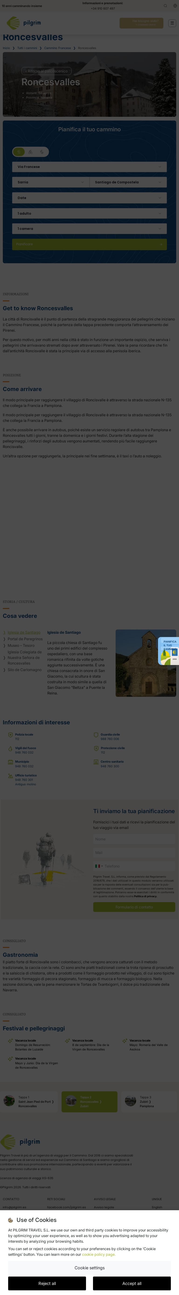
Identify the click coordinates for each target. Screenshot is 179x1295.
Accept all (131, 1283)
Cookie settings (90, 1267)
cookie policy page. (99, 1254)
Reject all (47, 1283)
